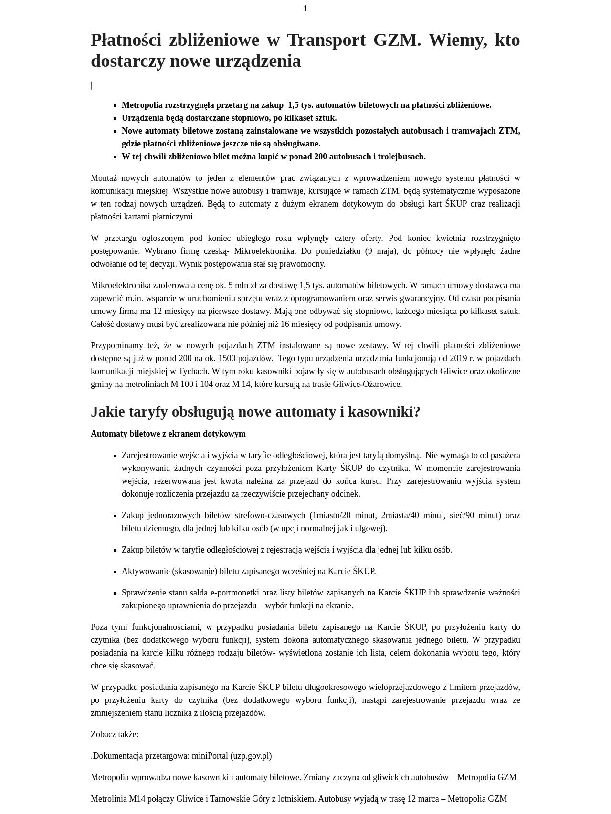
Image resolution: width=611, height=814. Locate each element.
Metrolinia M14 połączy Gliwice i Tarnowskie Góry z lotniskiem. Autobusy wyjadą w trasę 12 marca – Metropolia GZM (299, 799)
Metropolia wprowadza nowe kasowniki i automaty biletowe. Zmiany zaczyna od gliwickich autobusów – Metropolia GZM (303, 777)
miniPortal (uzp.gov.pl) (232, 756)
